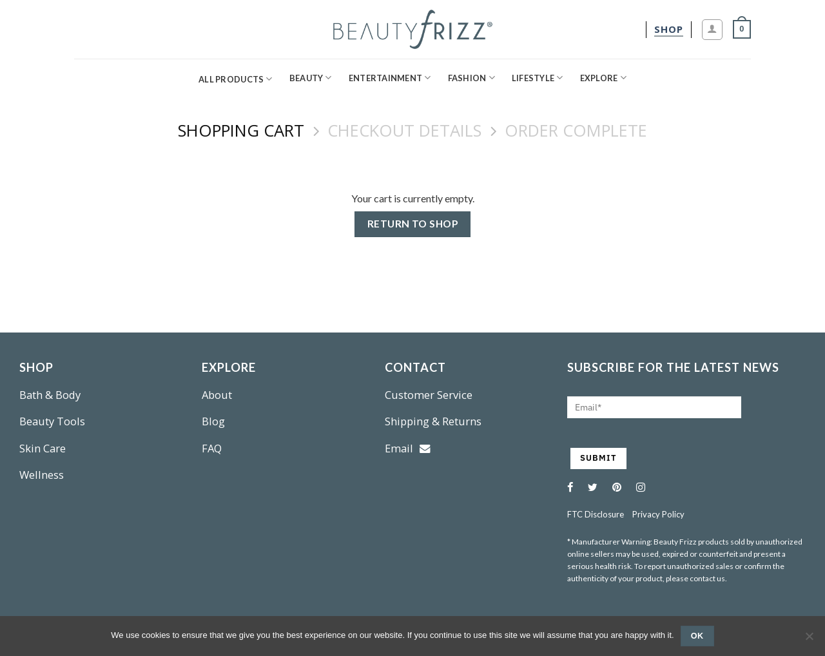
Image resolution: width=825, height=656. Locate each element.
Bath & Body (50, 394)
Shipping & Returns (433, 421)
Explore (603, 78)
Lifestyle (537, 78)
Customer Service (428, 394)
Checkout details (404, 131)
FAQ (212, 448)
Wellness (41, 474)
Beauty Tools (52, 421)
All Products (236, 79)
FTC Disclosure (595, 514)
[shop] (669, 29)
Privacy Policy (658, 514)
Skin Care (42, 448)
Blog (213, 421)
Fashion (471, 78)
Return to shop (412, 223)
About (217, 394)
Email (408, 448)
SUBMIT (598, 457)
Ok (697, 636)
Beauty (310, 78)
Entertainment (390, 78)
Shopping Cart (241, 131)
